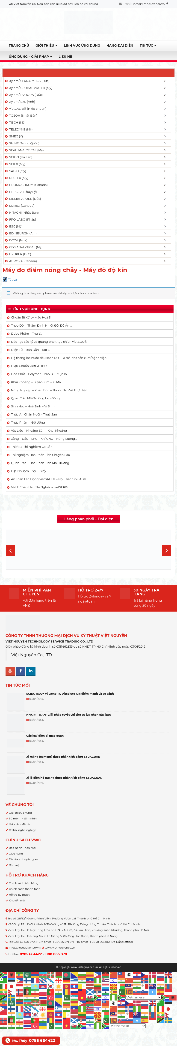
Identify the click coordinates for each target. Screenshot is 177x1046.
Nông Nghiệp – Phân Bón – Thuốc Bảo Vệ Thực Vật (49, 390)
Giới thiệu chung (20, 812)
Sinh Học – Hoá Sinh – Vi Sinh (33, 406)
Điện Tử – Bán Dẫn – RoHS (30, 350)
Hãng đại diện (119, 45)
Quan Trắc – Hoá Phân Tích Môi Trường (40, 463)
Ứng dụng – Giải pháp (30, 57)
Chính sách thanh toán (24, 889)
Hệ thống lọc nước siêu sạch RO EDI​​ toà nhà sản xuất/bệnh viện (58, 358)
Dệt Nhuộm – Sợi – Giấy (28, 471)
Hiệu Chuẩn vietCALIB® (29, 366)
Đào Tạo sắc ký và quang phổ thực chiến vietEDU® (49, 341)
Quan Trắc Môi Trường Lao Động (35, 398)
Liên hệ (65, 57)
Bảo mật (15, 865)
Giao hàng (16, 853)
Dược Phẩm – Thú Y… (26, 333)
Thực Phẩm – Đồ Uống (28, 422)
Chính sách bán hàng (23, 883)
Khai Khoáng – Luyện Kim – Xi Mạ (36, 382)
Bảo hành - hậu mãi (22, 847)
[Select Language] (143, 997)
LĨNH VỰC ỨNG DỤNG (82, 45)
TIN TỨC (148, 45)
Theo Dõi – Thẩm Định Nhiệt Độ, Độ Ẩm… (41, 325)
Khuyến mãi (17, 900)
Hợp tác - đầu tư (20, 824)
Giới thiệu (46, 45)
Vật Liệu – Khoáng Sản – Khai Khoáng (39, 430)
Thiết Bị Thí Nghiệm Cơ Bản (32, 447)
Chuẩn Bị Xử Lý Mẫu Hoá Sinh (33, 317)
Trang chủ (19, 45)
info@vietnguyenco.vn (149, 4)
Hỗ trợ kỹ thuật (19, 894)
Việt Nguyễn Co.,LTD (31, 654)
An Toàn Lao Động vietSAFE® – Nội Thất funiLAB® (48, 479)
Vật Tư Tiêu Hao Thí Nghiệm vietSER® (39, 487)
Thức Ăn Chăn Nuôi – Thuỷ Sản (34, 414)
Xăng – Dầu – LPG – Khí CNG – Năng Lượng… (44, 438)
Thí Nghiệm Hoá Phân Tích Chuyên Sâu (40, 455)
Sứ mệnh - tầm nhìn (23, 818)
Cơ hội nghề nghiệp (22, 830)
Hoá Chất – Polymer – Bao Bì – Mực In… (40, 374)
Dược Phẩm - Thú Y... (39, 271)
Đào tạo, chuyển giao (23, 859)
